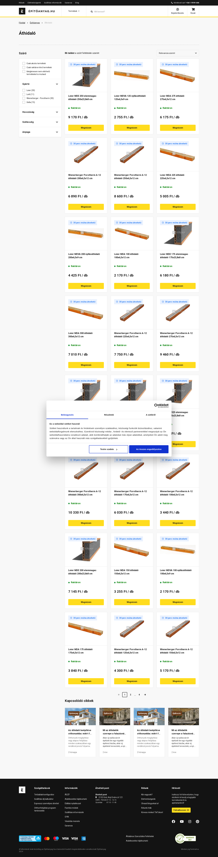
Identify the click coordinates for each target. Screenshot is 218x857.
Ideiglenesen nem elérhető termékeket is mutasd (38, 72)
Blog (77, 3)
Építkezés (108, 713)
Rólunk (21, 3)
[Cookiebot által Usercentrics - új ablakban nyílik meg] (156, 406)
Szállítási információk (52, 3)
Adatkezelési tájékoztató (76, 799)
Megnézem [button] (86, 128)
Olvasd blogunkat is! (150, 803)
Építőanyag (73, 713)
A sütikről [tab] (151, 415)
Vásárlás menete (72, 821)
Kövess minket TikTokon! (152, 812)
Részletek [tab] (109, 415)
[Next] (145, 694)
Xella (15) (32, 102)
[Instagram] (189, 821)
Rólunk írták (146, 808)
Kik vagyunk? (147, 794)
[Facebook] (173, 821)
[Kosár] (193, 11)
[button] (73, 11)
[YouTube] (182, 821)
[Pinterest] (197, 821)
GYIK (67, 817)
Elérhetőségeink (34, 3)
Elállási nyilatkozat (73, 803)
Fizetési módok (71, 808)
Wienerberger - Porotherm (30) (41, 98)
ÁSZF (67, 794)
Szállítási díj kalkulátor (44, 799)
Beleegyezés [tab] (67, 415)
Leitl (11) (31, 94)
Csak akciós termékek (37, 63)
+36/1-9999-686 (192, 3)
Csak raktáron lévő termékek (40, 67)
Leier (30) (32, 90)
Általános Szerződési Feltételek (140, 836)
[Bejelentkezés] (177, 11)
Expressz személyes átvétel (46, 803)
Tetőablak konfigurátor (44, 794)
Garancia (68, 3)
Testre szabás (108, 449)
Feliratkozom (181, 810)
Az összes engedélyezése (149, 449)
